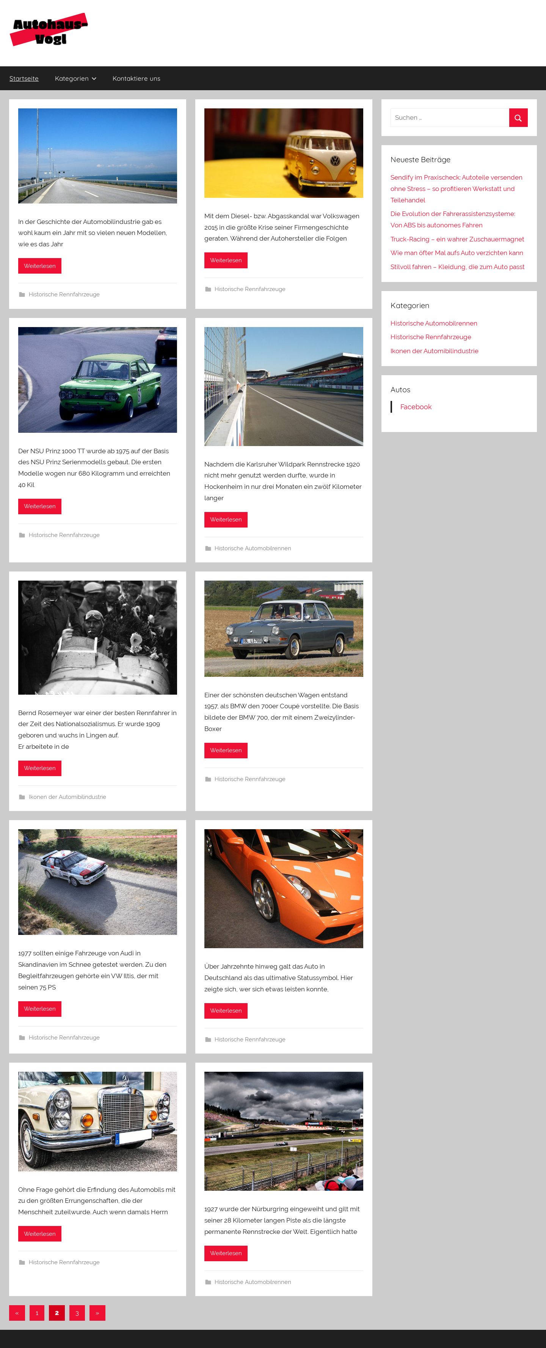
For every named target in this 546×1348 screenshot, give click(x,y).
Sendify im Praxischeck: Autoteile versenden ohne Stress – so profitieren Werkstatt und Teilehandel (456, 189)
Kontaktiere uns (136, 78)
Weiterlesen (40, 266)
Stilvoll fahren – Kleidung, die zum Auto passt (458, 267)
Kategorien (76, 78)
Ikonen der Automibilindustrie (67, 797)
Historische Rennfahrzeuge (64, 294)
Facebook (416, 407)
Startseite (24, 78)
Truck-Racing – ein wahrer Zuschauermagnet (457, 239)
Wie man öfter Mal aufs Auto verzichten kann (457, 253)
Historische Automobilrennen (253, 548)
